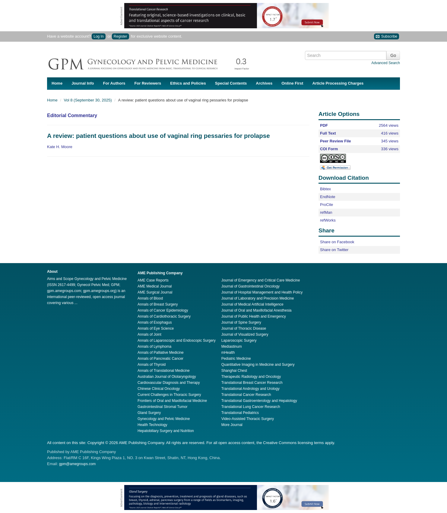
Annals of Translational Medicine (164, 370)
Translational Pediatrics (240, 413)
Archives (264, 83)
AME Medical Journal (155, 286)
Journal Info (82, 83)
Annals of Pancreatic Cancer (160, 358)
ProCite (326, 204)
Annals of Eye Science (156, 328)
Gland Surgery (149, 413)
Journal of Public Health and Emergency (253, 316)
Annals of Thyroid (152, 364)
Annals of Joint (149, 334)
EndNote (327, 196)
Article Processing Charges (337, 83)
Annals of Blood (150, 298)
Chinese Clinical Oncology (159, 389)
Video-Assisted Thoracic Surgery (247, 419)
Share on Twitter (334, 249)
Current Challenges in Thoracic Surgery (169, 395)
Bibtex (325, 189)
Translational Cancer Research (246, 395)
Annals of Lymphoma (154, 346)
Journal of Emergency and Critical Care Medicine (260, 280)
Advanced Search (385, 63)
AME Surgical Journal (155, 292)
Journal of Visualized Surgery (244, 334)
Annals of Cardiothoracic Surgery (164, 316)
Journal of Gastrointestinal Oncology (250, 286)
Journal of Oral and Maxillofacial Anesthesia (256, 310)
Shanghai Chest (234, 370)
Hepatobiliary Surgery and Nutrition (166, 431)
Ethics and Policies (188, 83)
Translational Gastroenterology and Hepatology (259, 401)
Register (120, 36)
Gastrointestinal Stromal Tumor (162, 407)
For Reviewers (147, 83)
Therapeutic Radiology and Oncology (251, 377)
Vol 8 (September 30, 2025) (88, 100)
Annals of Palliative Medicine (161, 352)
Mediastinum (231, 346)
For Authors (114, 83)
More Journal (232, 425)
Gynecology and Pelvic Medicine (164, 419)
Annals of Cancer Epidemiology (163, 310)
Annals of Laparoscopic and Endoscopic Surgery (177, 340)
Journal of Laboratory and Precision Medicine (257, 298)
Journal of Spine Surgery (241, 322)
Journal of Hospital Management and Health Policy (262, 292)
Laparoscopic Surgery (239, 340)
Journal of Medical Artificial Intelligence (252, 304)
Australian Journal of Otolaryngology (167, 377)
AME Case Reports (153, 280)
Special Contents (231, 83)
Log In (98, 36)
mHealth (228, 352)
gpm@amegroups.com (77, 464)
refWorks (328, 220)
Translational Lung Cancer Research (250, 407)
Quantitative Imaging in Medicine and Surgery (258, 364)
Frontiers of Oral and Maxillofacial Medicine (172, 401)
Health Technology (152, 425)
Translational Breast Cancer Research (252, 383)
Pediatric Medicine (236, 358)
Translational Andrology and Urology (250, 389)
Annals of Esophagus (155, 322)
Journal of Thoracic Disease (243, 328)
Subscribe (386, 36)
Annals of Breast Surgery (158, 304)
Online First (292, 83)
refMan (326, 212)
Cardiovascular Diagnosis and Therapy (169, 383)
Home (57, 83)
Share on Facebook (337, 242)
